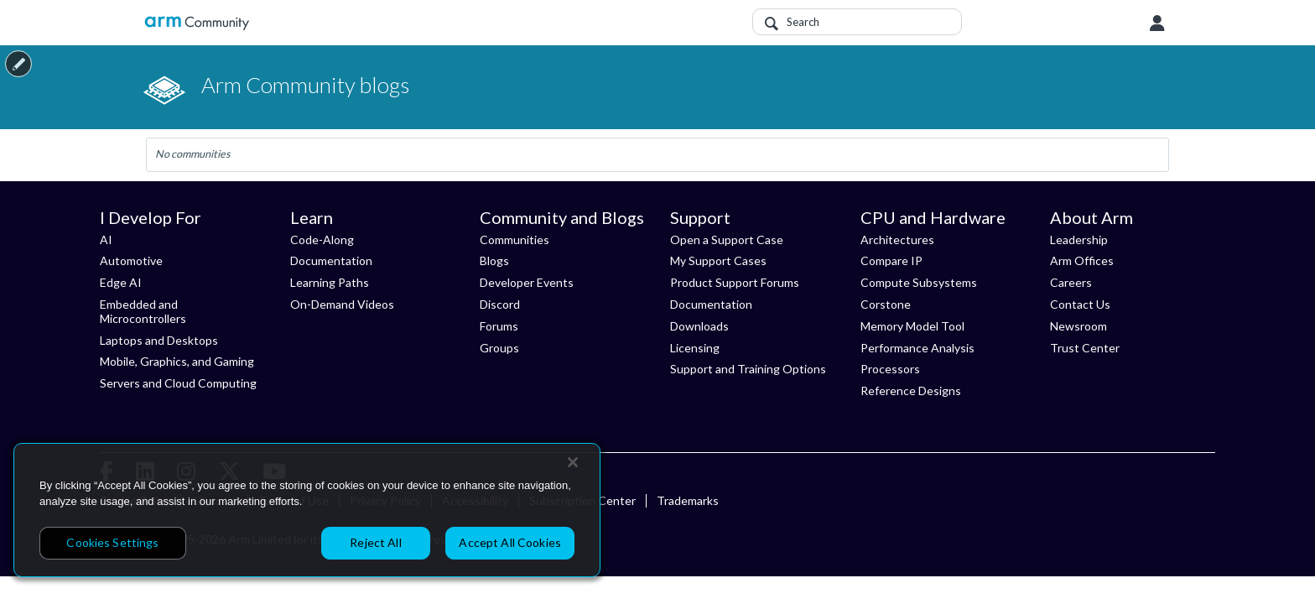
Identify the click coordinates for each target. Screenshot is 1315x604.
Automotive (131, 260)
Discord (500, 304)
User (1157, 23)
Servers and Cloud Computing (178, 383)
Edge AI (121, 282)
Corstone (885, 304)
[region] (306, 510)
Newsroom (1078, 326)
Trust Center (1085, 348)
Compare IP (891, 260)
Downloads (699, 326)
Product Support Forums (734, 282)
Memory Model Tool (912, 326)
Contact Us (1080, 304)
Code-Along (322, 239)
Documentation (331, 260)
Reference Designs (910, 390)
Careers (1071, 282)
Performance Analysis (917, 348)
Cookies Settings (112, 542)
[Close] (572, 462)
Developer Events (527, 282)
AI (106, 239)
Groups (499, 348)
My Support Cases (718, 260)
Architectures (897, 239)
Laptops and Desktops (159, 340)
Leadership (1079, 239)
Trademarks (688, 500)
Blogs (494, 260)
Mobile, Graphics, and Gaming (177, 361)
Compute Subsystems (918, 282)
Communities (514, 239)
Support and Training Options (748, 369)
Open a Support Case (726, 239)
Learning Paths (329, 282)
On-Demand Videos (342, 304)
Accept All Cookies (510, 542)
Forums (499, 326)
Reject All (375, 542)
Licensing (695, 348)
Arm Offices (1082, 260)
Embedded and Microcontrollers (143, 311)
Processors (890, 369)
